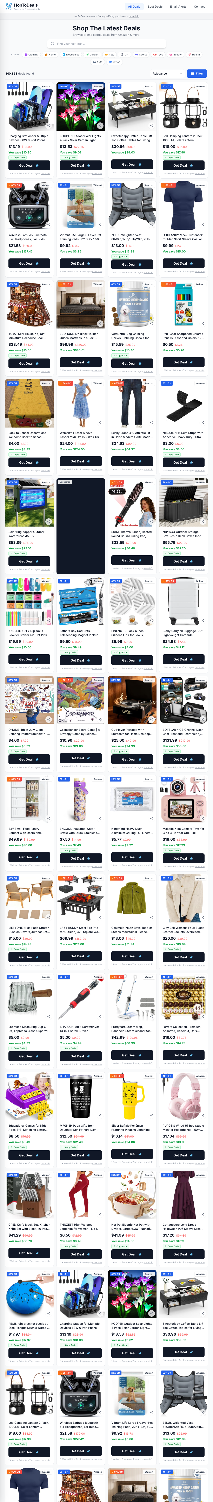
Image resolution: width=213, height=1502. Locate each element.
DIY (125, 54)
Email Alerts (178, 6)
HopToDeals (26, 5)
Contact (199, 6)
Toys (158, 54)
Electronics (70, 54)
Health (194, 54)
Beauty (175, 54)
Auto (97, 61)
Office (114, 61)
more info (134, 16)
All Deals (134, 6)
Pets (109, 54)
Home (50, 54)
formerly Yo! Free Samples (27, 9)
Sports (141, 54)
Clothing (31, 54)
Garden (92, 54)
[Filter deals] (197, 73)
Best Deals (155, 6)
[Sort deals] (167, 73)
